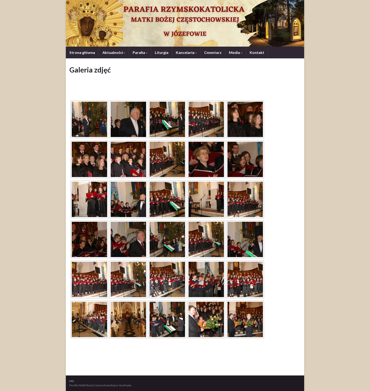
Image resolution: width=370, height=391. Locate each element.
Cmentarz (213, 52)
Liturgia (161, 52)
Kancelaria (186, 52)
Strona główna (82, 52)
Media (235, 52)
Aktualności (113, 52)
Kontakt (257, 52)
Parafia (140, 52)
